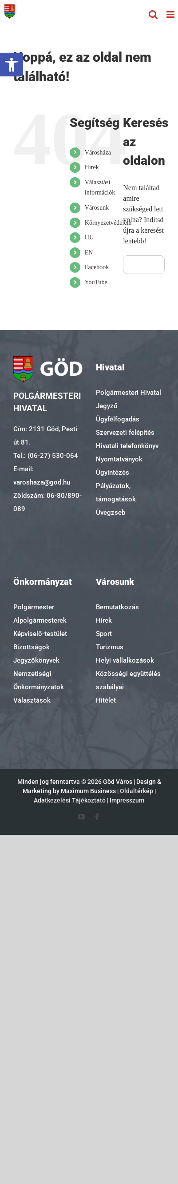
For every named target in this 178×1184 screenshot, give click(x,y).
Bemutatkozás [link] (117, 607)
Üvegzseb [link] (110, 513)
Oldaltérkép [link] (136, 791)
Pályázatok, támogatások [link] (116, 492)
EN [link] (89, 252)
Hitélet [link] (106, 700)
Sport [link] (104, 634)
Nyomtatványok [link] (119, 459)
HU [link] (89, 237)
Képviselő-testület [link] (40, 634)
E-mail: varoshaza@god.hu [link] (41, 475)
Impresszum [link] (127, 800)
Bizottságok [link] (31, 647)
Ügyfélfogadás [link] (117, 419)
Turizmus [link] (109, 647)
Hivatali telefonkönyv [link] (127, 446)
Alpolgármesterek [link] (40, 620)
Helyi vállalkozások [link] (125, 660)
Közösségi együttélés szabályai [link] (128, 680)
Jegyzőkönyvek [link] (36, 660)
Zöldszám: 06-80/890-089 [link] (47, 502)
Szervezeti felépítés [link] (125, 433)
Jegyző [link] (107, 406)
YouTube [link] (96, 282)
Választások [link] (32, 700)
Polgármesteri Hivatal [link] (128, 393)
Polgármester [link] (33, 607)
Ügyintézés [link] (112, 473)
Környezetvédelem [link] (108, 222)
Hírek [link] (92, 167)
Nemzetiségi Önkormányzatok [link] (38, 680)
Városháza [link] (98, 152)
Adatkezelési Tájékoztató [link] (70, 800)
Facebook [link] (97, 267)
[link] (11, 64)
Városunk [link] (97, 207)
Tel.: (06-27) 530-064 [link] (45, 456)
